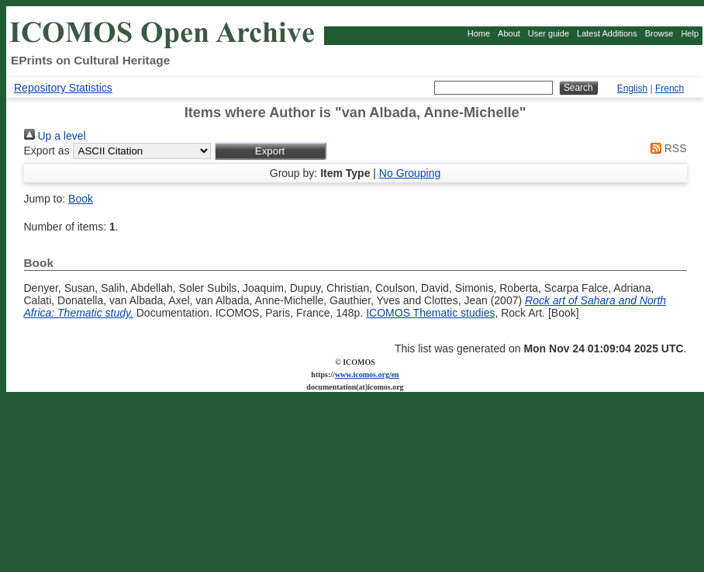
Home (479, 33)
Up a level (55, 136)
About (509, 33)
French (669, 88)
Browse (659, 33)
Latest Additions (607, 33)
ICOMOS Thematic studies (430, 313)
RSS (666, 148)
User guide (548, 33)
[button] (270, 151)
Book (80, 198)
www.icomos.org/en (367, 374)
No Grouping (409, 173)
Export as (47, 150)
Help (690, 33)
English (632, 88)
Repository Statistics (63, 87)
